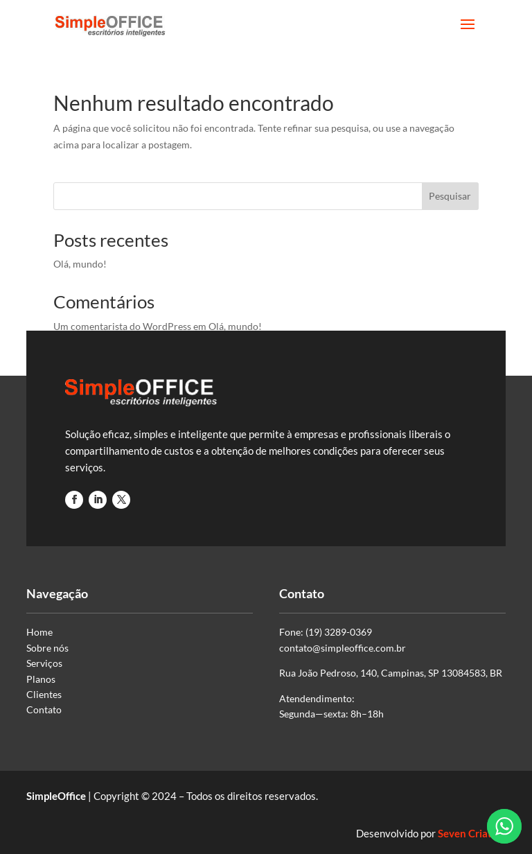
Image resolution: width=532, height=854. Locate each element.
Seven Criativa (472, 833)
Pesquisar (450, 196)
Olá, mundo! (80, 264)
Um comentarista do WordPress (122, 326)
